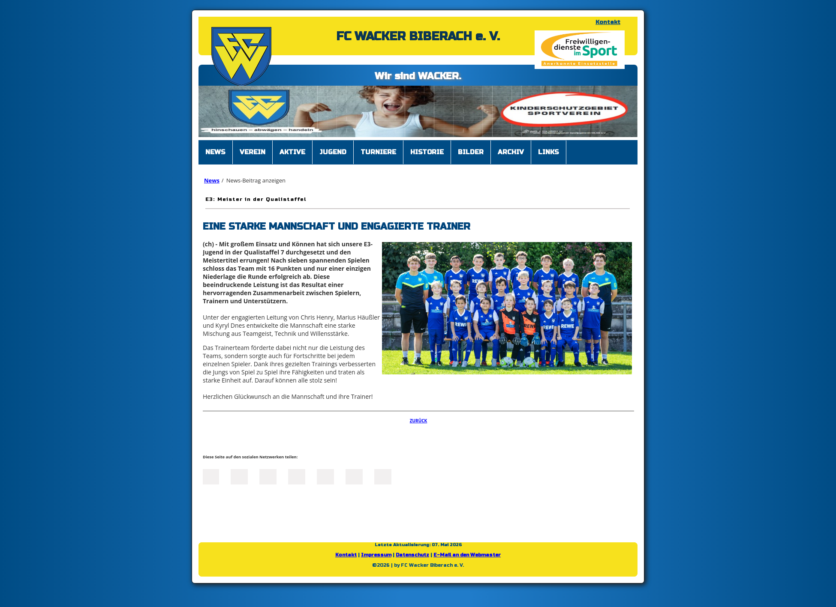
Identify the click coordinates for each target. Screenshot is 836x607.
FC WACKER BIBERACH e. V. (418, 36)
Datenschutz (412, 555)
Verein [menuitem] (252, 152)
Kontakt (607, 22)
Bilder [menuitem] (471, 152)
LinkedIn (268, 476)
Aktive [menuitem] (292, 152)
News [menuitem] (215, 152)
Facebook (210, 476)
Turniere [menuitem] (378, 152)
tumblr (354, 476)
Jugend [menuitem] (332, 152)
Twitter (239, 476)
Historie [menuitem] (427, 152)
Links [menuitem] (548, 152)
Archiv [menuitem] (511, 152)
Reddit (383, 476)
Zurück (418, 421)
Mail (325, 476)
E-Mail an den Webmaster (467, 555)
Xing (297, 476)
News (212, 180)
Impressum (376, 555)
